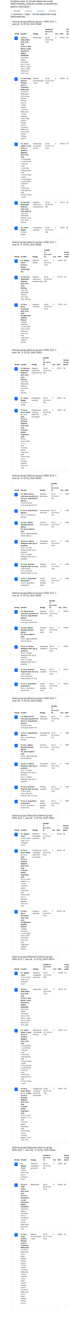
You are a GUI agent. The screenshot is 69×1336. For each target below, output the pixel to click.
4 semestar (52, 11)
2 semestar (28, 11)
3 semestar (40, 11)
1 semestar (16, 11)
